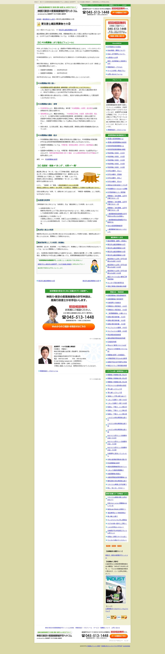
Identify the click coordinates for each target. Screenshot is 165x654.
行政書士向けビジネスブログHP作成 (111, 646)
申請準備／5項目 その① (116, 153)
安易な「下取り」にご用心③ (117, 414)
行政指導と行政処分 (114, 302)
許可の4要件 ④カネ (114, 181)
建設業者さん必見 (49, 19)
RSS (108, 546)
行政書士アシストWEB (93, 646)
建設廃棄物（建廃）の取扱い (117, 241)
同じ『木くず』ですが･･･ (116, 488)
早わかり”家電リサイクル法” (116, 345)
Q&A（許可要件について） (116, 54)
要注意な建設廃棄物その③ (116, 251)
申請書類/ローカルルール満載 (117, 189)
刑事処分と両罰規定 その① (117, 306)
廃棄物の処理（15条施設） (116, 355)
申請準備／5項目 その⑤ (116, 167)
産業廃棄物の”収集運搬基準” (116, 295)
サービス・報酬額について (110, 5)
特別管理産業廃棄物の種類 (116, 149)
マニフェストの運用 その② (117, 331)
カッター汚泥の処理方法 (115, 283)
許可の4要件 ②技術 (114, 174)
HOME (124, 5)
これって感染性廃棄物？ (115, 470)
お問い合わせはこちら (120, 13)
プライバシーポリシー (116, 640)
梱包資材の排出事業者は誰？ (117, 481)
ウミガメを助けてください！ (117, 540)
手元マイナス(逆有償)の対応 (116, 385)
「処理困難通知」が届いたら (117, 313)
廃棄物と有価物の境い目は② (117, 378)
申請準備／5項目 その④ (116, 164)
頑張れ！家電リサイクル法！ (117, 536)
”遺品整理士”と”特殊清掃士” (116, 513)
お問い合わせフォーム (114, 74)
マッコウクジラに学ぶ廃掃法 (117, 520)
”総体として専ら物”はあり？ (116, 396)
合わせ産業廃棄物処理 (114, 226)
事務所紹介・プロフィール (90, 5)
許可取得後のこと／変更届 (116, 192)
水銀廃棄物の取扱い (114, 474)
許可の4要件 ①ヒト (114, 171)
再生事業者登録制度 (114, 335)
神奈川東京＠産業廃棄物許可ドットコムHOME (59, 628)
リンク (126, 640)
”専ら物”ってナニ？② (114, 392)
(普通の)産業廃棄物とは (115, 139)
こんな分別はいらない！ (115, 527)
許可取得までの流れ (114, 47)
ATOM (119, 546)
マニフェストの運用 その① (117, 327)
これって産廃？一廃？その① (117, 400)
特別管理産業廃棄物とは (115, 146)
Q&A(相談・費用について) (116, 50)
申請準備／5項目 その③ (116, 160)
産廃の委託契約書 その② (116, 320)
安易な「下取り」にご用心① (117, 407)
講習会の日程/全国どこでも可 (117, 185)
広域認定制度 (111, 342)
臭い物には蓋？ (112, 516)
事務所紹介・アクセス (114, 67)
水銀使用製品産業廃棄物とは (117, 477)
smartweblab (126, 646)
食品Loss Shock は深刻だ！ (116, 509)
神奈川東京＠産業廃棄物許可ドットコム (57, 10)
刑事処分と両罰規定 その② (117, 310)
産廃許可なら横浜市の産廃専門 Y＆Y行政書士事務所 (54, 264)
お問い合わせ (116, 628)
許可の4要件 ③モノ (114, 178)
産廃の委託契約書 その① (116, 317)
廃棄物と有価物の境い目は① (117, 375)
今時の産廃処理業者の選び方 (117, 459)
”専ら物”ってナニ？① (114, 389)
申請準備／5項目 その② (116, 156)
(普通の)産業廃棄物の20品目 (116, 142)
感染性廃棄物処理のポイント (117, 466)
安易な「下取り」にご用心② (117, 410)
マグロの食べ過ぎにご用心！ (117, 523)
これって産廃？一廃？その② (117, 403)
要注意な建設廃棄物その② (68, 30)
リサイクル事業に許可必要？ (117, 484)
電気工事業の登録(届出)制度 (116, 286)
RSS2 (114, 546)
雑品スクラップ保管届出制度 (117, 365)
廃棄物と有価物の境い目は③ (117, 382)
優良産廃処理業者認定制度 (116, 338)
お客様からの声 (112, 57)
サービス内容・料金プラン (116, 70)
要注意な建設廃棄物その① (116, 244)
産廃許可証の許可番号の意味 (117, 362)
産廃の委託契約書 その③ (116, 324)
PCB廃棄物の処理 (51, 159)
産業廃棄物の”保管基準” (115, 299)
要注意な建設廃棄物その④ (91, 281)
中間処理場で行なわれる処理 (117, 358)
